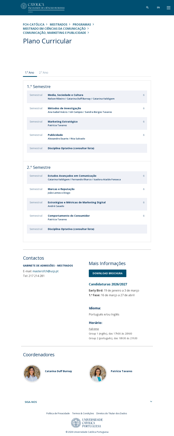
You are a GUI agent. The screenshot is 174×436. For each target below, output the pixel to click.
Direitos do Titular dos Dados (111, 413)
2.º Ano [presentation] (43, 72)
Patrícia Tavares (57, 125)
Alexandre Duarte (58, 138)
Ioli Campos (76, 112)
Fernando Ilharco (82, 179)
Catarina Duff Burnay (79, 98)
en (158, 7)
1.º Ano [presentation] (29, 72)
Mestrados (58, 24)
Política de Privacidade (58, 413)
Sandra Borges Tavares (98, 112)
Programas (82, 24)
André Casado (56, 206)
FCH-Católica (33, 24)
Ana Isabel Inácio (57, 112)
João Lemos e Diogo (59, 192)
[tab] (30, 72)
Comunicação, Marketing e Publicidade (54, 33)
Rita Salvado (78, 138)
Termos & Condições (83, 413)
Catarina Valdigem (103, 98)
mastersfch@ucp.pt (45, 271)
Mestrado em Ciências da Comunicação (54, 29)
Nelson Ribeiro (56, 98)
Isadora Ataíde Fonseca (107, 179)
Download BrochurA (108, 273)
